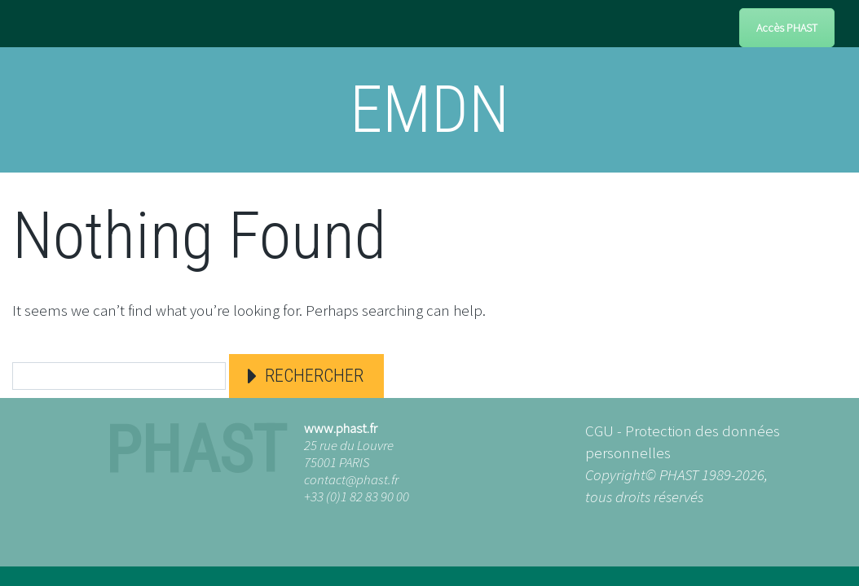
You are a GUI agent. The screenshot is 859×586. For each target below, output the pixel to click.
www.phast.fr (340, 428)
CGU (599, 430)
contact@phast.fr (351, 479)
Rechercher (314, 375)
